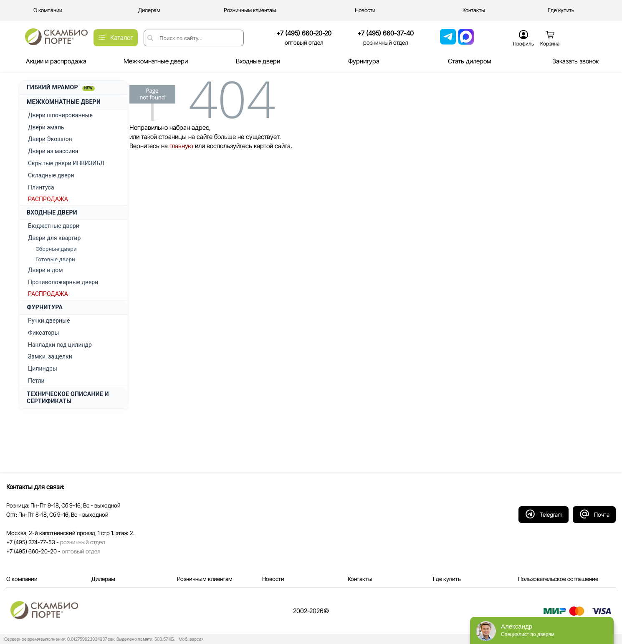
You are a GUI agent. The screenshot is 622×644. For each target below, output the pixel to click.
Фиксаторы (43, 332)
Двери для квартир (54, 238)
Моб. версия (189, 639)
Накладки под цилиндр (60, 344)
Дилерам (103, 579)
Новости (273, 579)
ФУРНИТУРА (45, 307)
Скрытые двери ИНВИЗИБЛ (66, 163)
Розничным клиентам (205, 579)
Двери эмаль (46, 127)
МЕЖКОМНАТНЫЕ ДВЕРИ (64, 101)
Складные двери (51, 175)
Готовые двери (55, 259)
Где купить (447, 579)
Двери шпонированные (60, 115)
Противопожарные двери (63, 282)
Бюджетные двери (53, 225)
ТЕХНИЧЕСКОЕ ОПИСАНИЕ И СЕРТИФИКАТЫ (68, 397)
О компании (22, 579)
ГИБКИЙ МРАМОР (61, 87)
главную (181, 146)
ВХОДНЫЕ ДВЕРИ (52, 212)
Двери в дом (45, 270)
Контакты (360, 579)
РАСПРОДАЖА (48, 199)
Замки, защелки (50, 356)
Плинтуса (41, 187)
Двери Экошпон (50, 139)
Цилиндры (42, 368)
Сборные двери (56, 248)
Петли (36, 380)
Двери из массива (53, 151)
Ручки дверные (49, 320)
